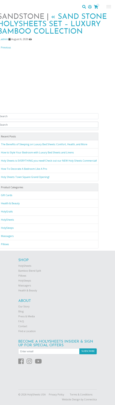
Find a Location (27, 331)
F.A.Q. (21, 321)
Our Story (24, 306)
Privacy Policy (56, 394)
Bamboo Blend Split (29, 270)
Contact (22, 326)
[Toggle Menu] (108, 6)
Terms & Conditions (81, 394)
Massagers (24, 285)
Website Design (71, 399)
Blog (21, 311)
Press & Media (26, 316)
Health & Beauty (27, 290)
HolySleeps (24, 280)
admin (4, 39)
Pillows (22, 275)
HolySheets (24, 265)
